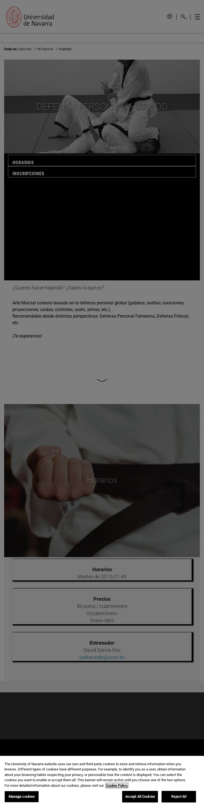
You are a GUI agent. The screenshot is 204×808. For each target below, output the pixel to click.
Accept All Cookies (140, 796)
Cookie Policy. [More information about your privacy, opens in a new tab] (117, 785)
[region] (102, 782)
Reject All (178, 796)
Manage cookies (22, 796)
